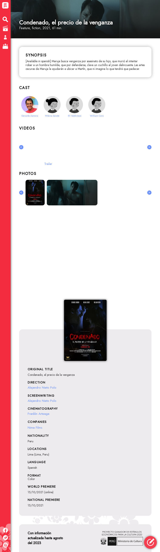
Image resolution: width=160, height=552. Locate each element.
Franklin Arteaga (38, 413)
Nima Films (35, 427)
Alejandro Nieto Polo (42, 387)
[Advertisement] (85, 255)
